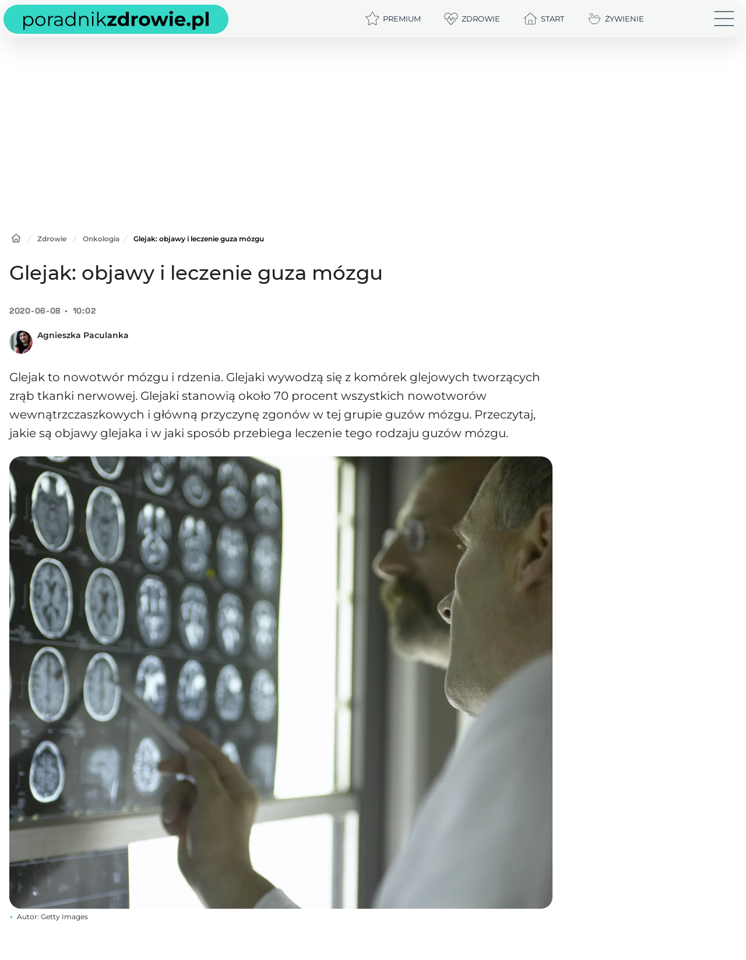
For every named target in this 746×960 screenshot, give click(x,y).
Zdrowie (51, 238)
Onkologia (101, 238)
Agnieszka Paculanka (83, 335)
